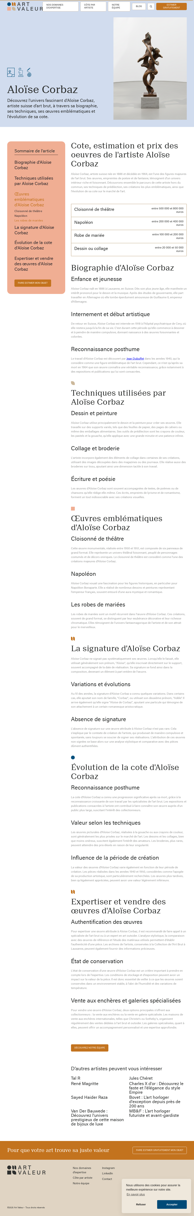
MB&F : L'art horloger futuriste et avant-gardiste (154, 1113)
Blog (139, 6)
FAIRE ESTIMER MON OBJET (33, 283)
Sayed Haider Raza (89, 1098)
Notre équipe (116, 6)
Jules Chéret (141, 1078)
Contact (107, 1179)
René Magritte (84, 1084)
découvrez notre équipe (89, 1047)
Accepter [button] (172, 1204)
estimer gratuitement (171, 6)
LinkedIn (107, 1173)
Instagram (108, 1168)
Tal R (75, 1078)
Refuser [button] (141, 1204)
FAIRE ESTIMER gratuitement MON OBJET (159, 1150)
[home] (25, 6)
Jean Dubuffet (135, 358)
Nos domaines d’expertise (54, 6)
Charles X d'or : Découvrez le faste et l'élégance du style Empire (156, 1088)
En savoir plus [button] (136, 1194)
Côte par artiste (89, 6)
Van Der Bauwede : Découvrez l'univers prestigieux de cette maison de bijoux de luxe (97, 1118)
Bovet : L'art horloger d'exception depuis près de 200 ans (154, 1102)
